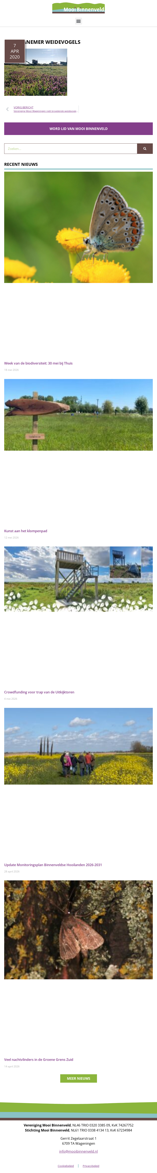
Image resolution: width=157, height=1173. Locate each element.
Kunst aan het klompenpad (25, 531)
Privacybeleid (91, 1166)
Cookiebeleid (66, 1166)
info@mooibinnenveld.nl (78, 1151)
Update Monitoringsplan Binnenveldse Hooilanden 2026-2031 (53, 865)
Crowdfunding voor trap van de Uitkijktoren (39, 692)
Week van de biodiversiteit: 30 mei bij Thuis (38, 363)
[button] (78, 21)
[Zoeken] (145, 149)
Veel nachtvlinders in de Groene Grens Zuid (38, 1059)
